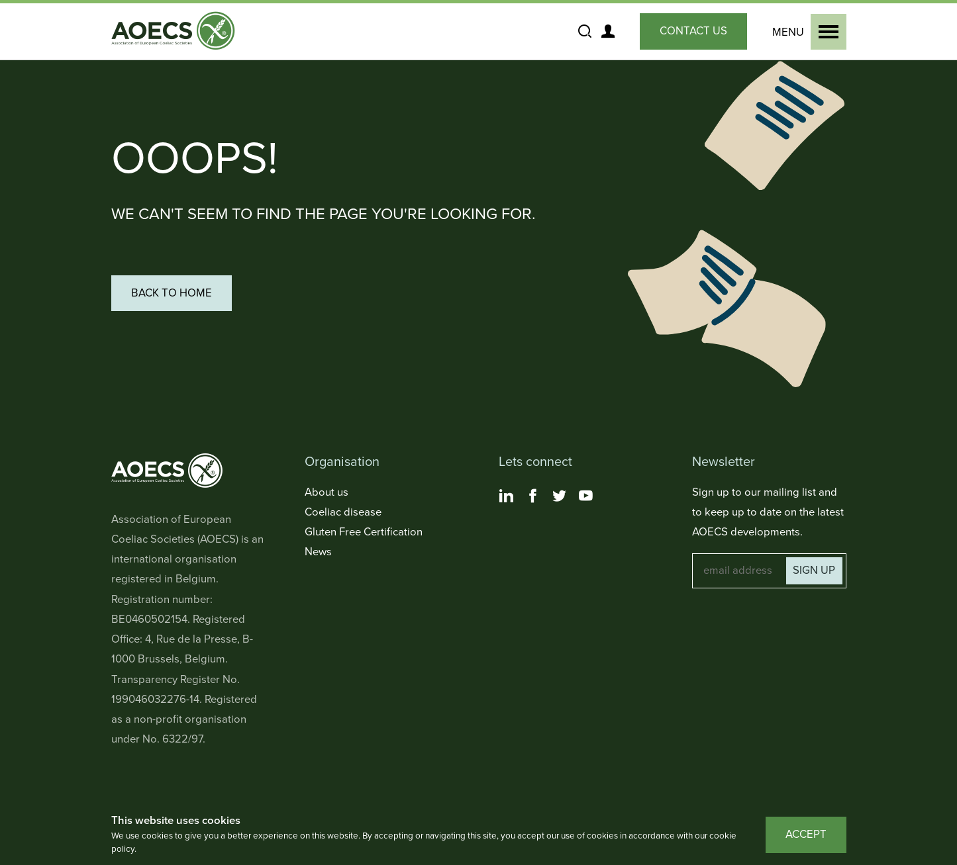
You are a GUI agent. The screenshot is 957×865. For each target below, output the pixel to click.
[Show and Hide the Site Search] (585, 31)
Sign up (814, 570)
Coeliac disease (343, 512)
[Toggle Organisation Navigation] (382, 462)
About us (326, 492)
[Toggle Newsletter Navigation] (769, 462)
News (318, 552)
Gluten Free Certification (364, 532)
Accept (806, 834)
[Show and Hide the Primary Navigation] (806, 32)
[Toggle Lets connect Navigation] (576, 462)
